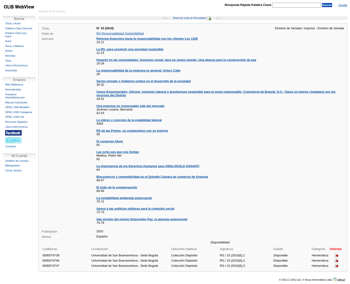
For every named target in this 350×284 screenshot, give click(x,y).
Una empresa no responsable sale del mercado (130, 106)
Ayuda (342, 5)
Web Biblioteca (14, 84)
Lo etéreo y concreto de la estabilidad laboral (129, 120)
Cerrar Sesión (13, 170)
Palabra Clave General (18, 28)
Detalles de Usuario (16, 160)
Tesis (8, 60)
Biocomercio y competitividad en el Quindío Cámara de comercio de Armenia (152, 176)
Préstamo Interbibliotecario (15, 96)
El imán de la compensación (116, 187)
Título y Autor (13, 23)
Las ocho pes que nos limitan (117, 152)
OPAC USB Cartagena (18, 112)
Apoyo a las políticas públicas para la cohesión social (135, 208)
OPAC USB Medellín (17, 107)
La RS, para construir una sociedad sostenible (129, 49)
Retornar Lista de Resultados (192, 18)
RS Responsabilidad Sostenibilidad (120, 33)
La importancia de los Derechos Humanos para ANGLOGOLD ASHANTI (147, 166)
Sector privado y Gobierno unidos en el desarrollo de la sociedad (143, 81)
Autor (8, 41)
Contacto (10, 146)
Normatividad (13, 89)
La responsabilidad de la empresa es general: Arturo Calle (138, 70)
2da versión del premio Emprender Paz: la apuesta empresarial (141, 219)
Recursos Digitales (16, 121)
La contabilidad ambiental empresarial (124, 198)
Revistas (10, 55)
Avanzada (11, 70)
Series (9, 50)
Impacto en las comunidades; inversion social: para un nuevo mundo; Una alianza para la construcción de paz (176, 60)
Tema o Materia (14, 46)
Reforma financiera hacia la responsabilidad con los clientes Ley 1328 (147, 38)
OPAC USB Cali (14, 116)
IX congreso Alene (109, 141)
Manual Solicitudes (16, 102)
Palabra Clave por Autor (16, 35)
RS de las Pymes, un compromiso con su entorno (132, 130)
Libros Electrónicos (16, 65)
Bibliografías (12, 165)
